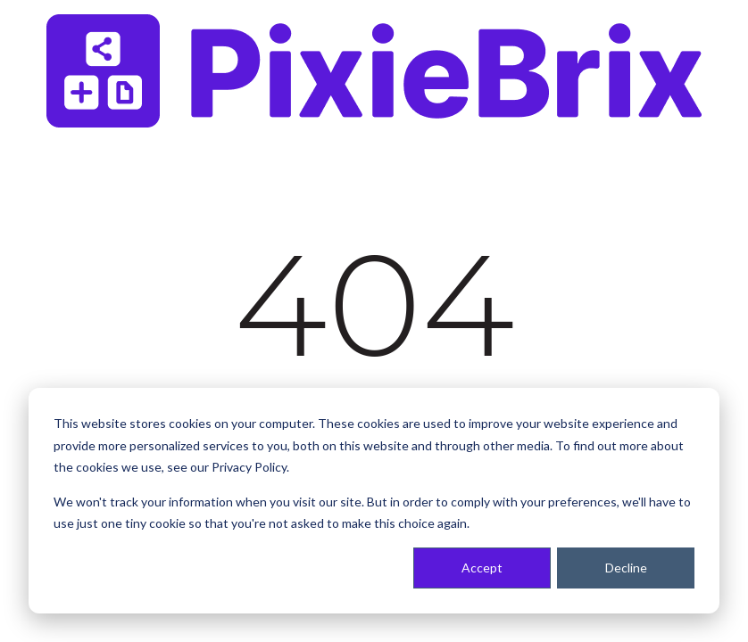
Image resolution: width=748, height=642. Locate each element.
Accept (482, 567)
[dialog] (374, 500)
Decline (626, 567)
